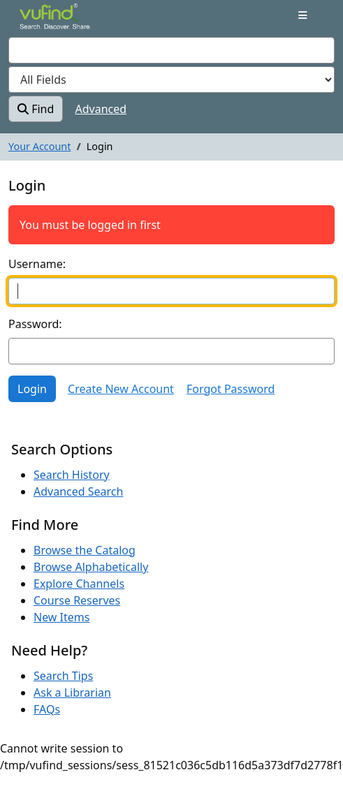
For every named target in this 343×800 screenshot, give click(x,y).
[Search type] (171, 79)
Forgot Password (231, 389)
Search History (72, 474)
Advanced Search (78, 491)
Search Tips (63, 675)
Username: (37, 264)
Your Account (39, 146)
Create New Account (121, 389)
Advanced (101, 109)
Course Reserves (77, 600)
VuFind (44, 22)
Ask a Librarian (72, 692)
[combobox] (171, 50)
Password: (35, 324)
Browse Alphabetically (91, 567)
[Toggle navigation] (303, 15)
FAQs (47, 709)
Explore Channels (79, 583)
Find (35, 109)
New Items (61, 617)
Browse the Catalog (85, 550)
